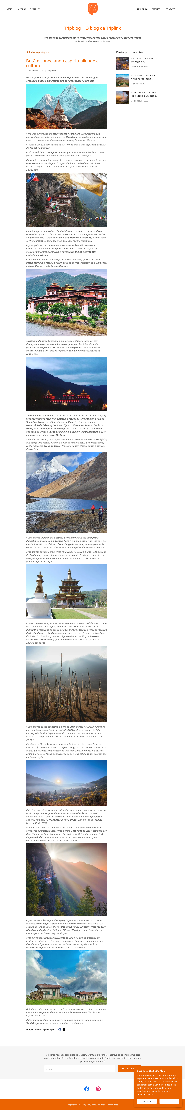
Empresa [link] (21, 9)
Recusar (147, 1101)
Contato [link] (170, 9)
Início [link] (9, 9)
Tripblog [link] (142, 9)
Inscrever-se (129, 1068)
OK (169, 1101)
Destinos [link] (35, 9)
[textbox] (79, 1068)
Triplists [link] (157, 9)
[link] (92, 8)
